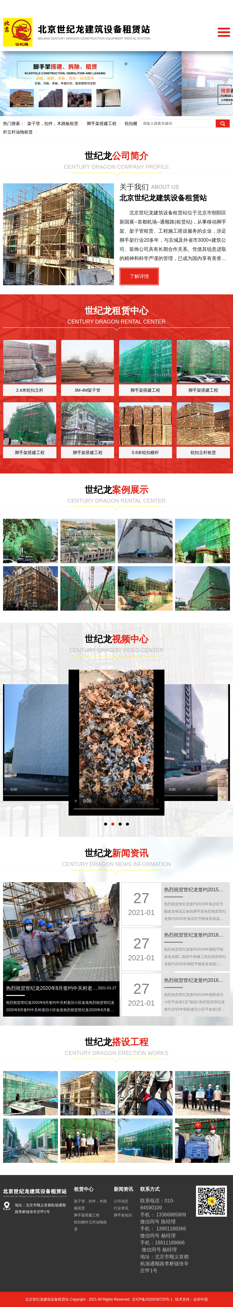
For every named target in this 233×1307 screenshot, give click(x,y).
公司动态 (121, 1201)
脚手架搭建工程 (101, 123)
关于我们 (197, 6)
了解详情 (139, 276)
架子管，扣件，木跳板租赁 (52, 123)
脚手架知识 (123, 1215)
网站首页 (173, 6)
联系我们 (221, 6)
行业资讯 (121, 1208)
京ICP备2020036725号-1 (152, 1299)
